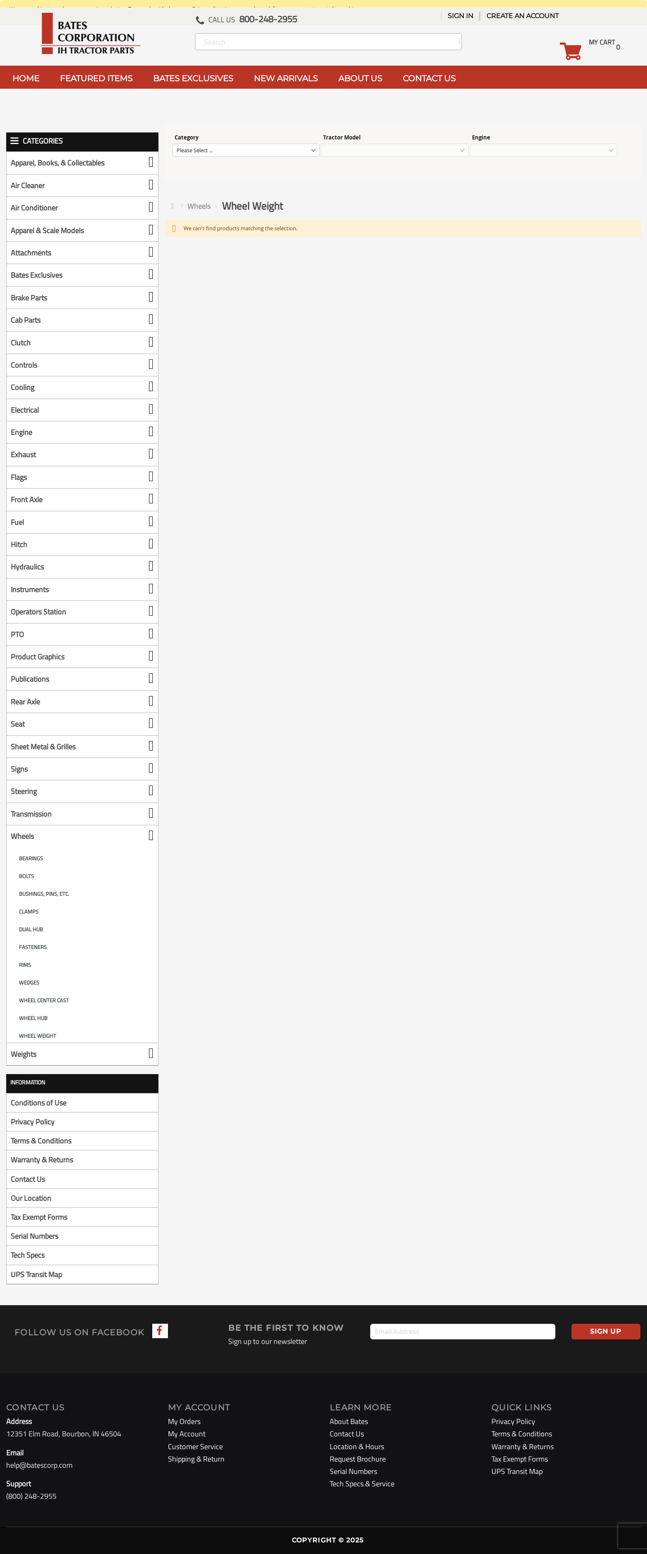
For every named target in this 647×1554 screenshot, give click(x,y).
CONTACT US (429, 78)
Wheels (198, 206)
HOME (25, 78)
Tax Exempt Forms (39, 1217)
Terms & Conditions (41, 1140)
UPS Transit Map (36, 1274)
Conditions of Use (38, 1102)
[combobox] (328, 41)
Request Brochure (358, 1458)
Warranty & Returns (42, 1159)
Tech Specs (28, 1255)
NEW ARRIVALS (286, 78)
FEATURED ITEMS (96, 78)
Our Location (31, 1198)
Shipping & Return (196, 1458)
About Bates (349, 1421)
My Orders (184, 1421)
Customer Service (195, 1446)
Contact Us (28, 1179)
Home (174, 206)
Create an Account (522, 16)
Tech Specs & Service (362, 1483)
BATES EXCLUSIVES (193, 78)
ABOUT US (360, 78)
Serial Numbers (34, 1236)
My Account (186, 1433)
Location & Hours (357, 1446)
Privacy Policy (32, 1121)
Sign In (460, 16)
